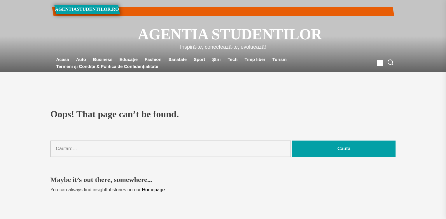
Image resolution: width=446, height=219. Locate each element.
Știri (216, 59)
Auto (81, 59)
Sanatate (178, 59)
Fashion (153, 59)
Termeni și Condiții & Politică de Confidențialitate (107, 66)
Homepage (153, 189)
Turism (279, 59)
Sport (199, 59)
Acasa (62, 59)
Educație (129, 59)
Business (103, 59)
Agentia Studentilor (223, 34)
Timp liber (254, 59)
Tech (233, 59)
